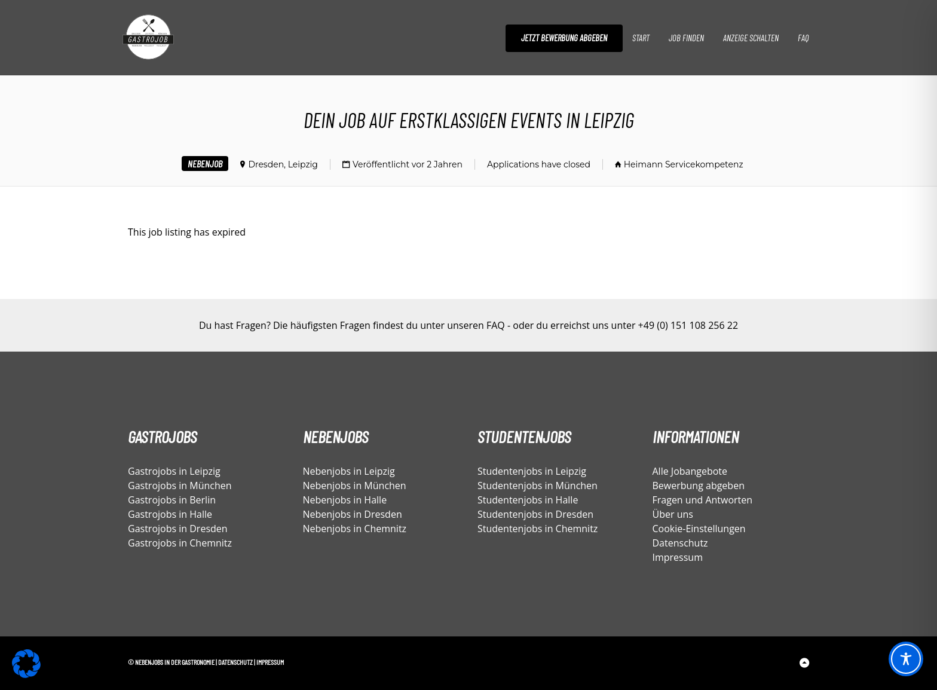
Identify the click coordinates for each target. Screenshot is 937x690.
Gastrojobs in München (180, 485)
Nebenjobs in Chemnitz (355, 528)
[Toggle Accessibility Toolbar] (906, 659)
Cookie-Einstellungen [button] (699, 528)
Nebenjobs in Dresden (352, 514)
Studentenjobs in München (537, 485)
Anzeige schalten (751, 37)
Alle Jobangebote (690, 471)
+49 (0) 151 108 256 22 (688, 325)
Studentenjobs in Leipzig (531, 471)
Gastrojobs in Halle (170, 514)
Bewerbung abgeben (699, 485)
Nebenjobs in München (354, 485)
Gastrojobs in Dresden (178, 528)
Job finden (686, 37)
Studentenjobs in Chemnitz (537, 528)
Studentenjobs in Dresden (535, 514)
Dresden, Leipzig (283, 164)
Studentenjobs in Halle (527, 499)
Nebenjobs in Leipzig (349, 471)
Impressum (678, 557)
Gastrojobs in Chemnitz (180, 542)
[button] (26, 663)
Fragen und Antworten (703, 499)
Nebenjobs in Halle (345, 499)
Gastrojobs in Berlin (172, 499)
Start (641, 37)
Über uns (673, 514)
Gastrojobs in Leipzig (174, 471)
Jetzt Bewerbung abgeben (564, 37)
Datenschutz (680, 542)
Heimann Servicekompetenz (683, 164)
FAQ (803, 37)
